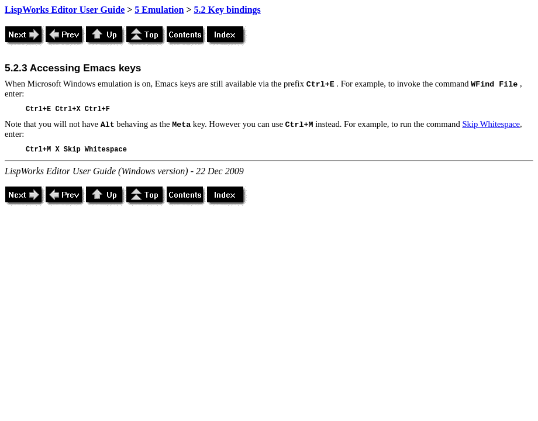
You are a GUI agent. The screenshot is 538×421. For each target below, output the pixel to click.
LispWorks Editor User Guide (65, 10)
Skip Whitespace (491, 124)
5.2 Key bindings (227, 10)
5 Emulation (159, 10)
